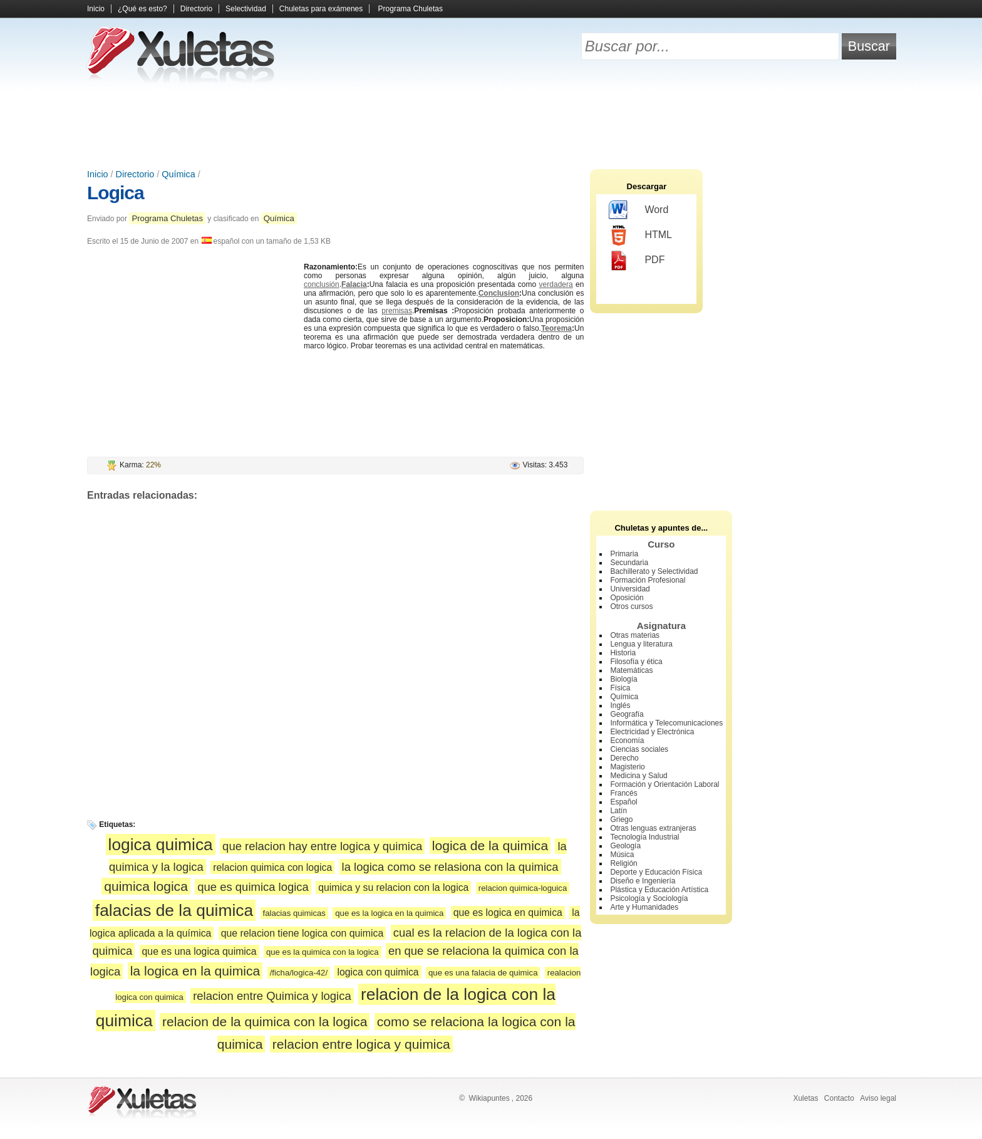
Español (623, 802)
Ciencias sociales (639, 749)
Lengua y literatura (641, 644)
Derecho (624, 758)
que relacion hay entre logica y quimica (322, 846)
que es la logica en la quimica (389, 913)
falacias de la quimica (174, 910)
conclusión (321, 284)
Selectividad (245, 8)
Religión (623, 863)
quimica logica (146, 886)
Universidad (629, 589)
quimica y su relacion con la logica (393, 887)
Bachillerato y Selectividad (654, 571)
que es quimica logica (253, 886)
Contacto (839, 1098)
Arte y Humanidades (644, 907)
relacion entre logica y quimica (361, 1044)
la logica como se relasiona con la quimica (450, 866)
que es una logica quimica (199, 951)
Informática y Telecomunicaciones (666, 723)
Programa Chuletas (410, 8)
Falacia (354, 284)
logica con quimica (377, 972)
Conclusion (498, 293)
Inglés (620, 705)
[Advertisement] (491, 125)
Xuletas (805, 1098)
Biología (623, 679)
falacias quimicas (294, 913)
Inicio (96, 8)
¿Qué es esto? (142, 8)
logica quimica (160, 844)
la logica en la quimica (195, 971)
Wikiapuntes (488, 1098)
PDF (636, 261)
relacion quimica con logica (272, 867)
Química (178, 174)
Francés (623, 793)
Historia (623, 652)
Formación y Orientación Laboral (664, 784)
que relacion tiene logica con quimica (302, 933)
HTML (640, 236)
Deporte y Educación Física (656, 872)
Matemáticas (631, 670)
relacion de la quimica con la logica (264, 1021)
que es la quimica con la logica (322, 952)
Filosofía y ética (636, 661)
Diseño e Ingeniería (642, 880)
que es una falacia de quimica (482, 972)
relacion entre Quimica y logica (272, 995)
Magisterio (627, 766)
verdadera (556, 284)
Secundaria (629, 562)
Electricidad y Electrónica (652, 731)
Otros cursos (631, 606)
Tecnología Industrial (644, 837)
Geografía (626, 714)
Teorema (556, 328)
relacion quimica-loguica (522, 888)
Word (638, 210)
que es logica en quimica (507, 912)
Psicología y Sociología (649, 898)
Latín (618, 810)
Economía (627, 740)
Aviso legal (878, 1098)
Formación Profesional (647, 580)
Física (620, 688)
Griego (621, 819)
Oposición (626, 597)
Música (622, 854)
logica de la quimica (490, 845)
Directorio (196, 8)
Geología (625, 845)
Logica (115, 192)
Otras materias (634, 635)
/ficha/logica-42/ (299, 972)
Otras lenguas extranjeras (653, 828)
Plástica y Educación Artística (659, 889)
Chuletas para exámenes (321, 8)
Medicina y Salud (638, 775)
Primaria (624, 553)
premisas (396, 310)
